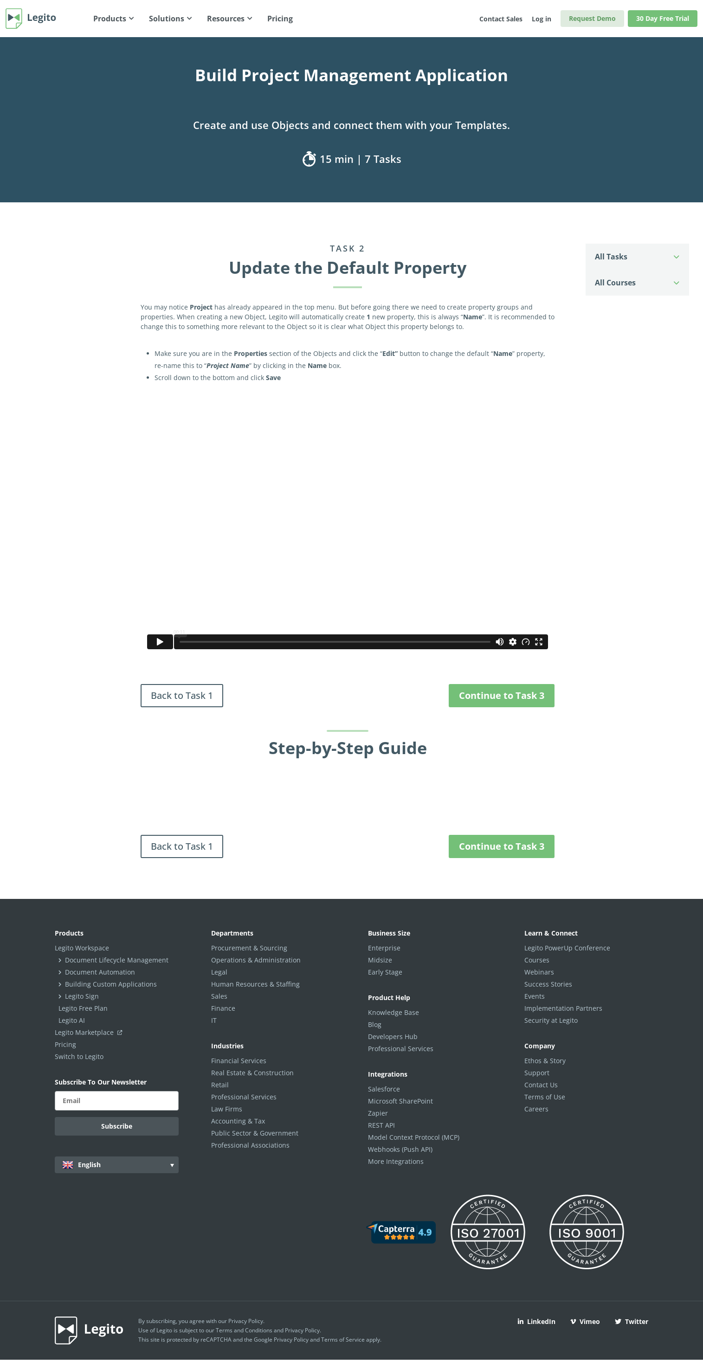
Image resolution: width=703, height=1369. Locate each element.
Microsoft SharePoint (400, 1101)
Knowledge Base (393, 1012)
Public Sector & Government (254, 1133)
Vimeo (585, 1321)
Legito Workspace (82, 947)
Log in (541, 18)
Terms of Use (544, 1096)
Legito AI (71, 1020)
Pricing (65, 1044)
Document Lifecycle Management (116, 960)
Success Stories (548, 984)
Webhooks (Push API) (400, 1149)
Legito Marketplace (90, 1032)
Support (536, 1072)
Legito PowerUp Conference (567, 947)
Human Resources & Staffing (255, 984)
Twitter (631, 1321)
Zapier (378, 1113)
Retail (220, 1084)
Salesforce (384, 1089)
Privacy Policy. (303, 1330)
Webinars (539, 972)
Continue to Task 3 (501, 695)
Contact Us (541, 1084)
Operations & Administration (256, 960)
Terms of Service (343, 1339)
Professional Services (244, 1096)
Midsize (380, 960)
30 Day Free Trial (662, 18)
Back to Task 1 (182, 695)
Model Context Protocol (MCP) (413, 1137)
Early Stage (385, 972)
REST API (381, 1125)
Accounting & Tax (238, 1121)
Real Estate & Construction (252, 1072)
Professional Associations (250, 1145)
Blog (374, 1024)
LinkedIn (536, 1321)
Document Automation (100, 972)
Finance (223, 1008)
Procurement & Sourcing (249, 947)
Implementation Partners (563, 1008)
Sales (219, 996)
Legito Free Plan (83, 1008)
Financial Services (238, 1060)
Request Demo (592, 18)
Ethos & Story (545, 1060)
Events (534, 996)
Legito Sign (82, 996)
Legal (219, 972)
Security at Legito (551, 1020)
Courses (536, 960)
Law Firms (226, 1108)
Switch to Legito (79, 1056)
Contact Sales (500, 18)
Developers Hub (393, 1036)
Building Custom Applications (111, 984)
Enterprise (384, 947)
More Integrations (396, 1161)
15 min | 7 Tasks (351, 159)
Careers (536, 1108)
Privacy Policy (245, 1321)
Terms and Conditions (244, 1330)
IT (214, 1020)
